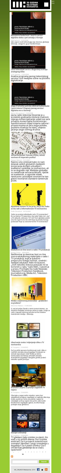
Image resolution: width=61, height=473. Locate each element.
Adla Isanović (15, 40)
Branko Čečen (16, 252)
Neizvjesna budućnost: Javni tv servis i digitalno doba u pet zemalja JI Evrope (27, 36)
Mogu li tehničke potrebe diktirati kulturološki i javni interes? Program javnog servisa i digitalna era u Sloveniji (30, 108)
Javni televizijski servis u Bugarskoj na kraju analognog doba (29, 70)
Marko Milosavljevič (18, 113)
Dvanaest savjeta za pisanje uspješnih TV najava (28, 388)
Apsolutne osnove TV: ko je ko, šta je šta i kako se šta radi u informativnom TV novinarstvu (30, 207)
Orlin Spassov (15, 74)
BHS (53, 1)
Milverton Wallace (17, 306)
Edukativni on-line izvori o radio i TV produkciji (30, 250)
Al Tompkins (15, 347)
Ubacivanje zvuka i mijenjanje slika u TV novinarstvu (27, 343)
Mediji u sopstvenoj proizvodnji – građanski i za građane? (29, 302)
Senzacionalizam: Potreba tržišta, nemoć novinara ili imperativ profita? (28, 156)
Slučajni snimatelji (18, 433)
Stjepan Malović (16, 160)
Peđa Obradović (16, 211)
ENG (53, 3)
